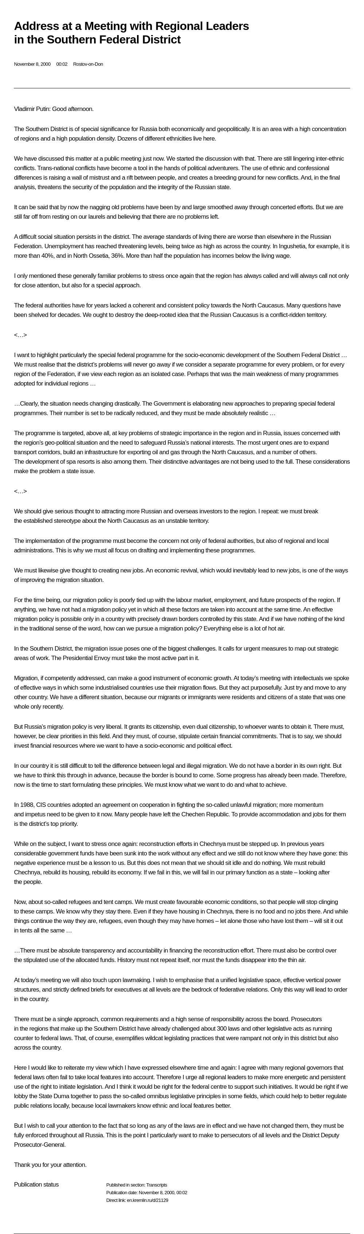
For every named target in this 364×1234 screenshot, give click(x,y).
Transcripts (156, 1185)
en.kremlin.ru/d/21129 (147, 1200)
